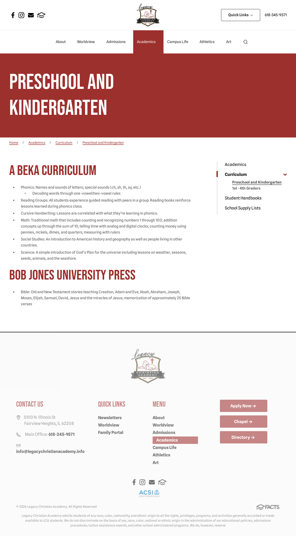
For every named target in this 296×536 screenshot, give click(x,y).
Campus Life (179, 42)
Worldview (88, 42)
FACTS (41, 15)
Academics (148, 42)
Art (230, 42)
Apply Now (243, 406)
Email (31, 15)
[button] (245, 42)
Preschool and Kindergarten (257, 182)
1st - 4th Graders (246, 188)
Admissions (118, 42)
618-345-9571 (276, 15)
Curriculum (236, 174)
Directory (243, 437)
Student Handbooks (243, 198)
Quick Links (240, 15)
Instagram (21, 15)
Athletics (209, 42)
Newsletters (110, 417)
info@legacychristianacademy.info (50, 451)
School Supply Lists (243, 208)
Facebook (13, 15)
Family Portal (110, 432)
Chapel (243, 422)
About (63, 42)
